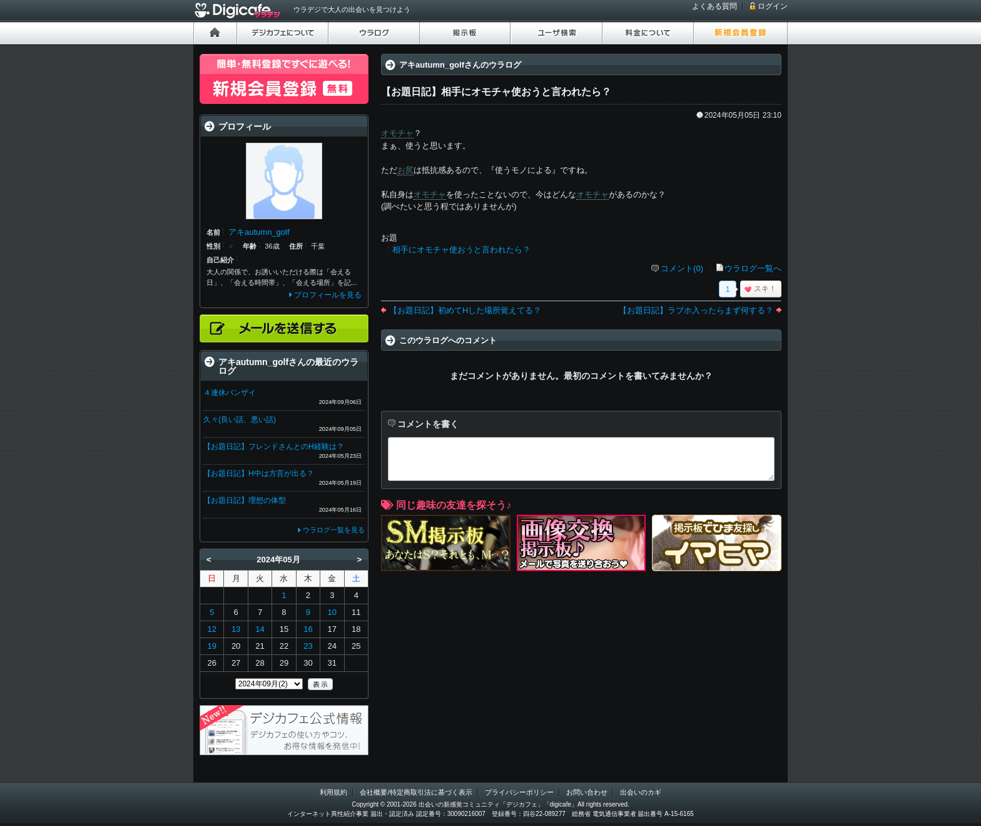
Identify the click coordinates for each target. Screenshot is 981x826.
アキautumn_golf (259, 232)
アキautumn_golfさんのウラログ (460, 65)
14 (259, 629)
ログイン (773, 6)
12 (211, 629)
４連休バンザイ (229, 392)
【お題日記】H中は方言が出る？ (258, 473)
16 (307, 629)
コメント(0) (682, 268)
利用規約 (333, 792)
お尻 (405, 170)
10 (332, 612)
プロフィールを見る (328, 295)
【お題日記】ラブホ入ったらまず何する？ (696, 310)
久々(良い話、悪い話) (239, 419)
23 (307, 646)
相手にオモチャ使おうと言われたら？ (461, 249)
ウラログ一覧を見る (334, 530)
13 (235, 629)
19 (211, 646)
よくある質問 (714, 6)
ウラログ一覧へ (752, 268)
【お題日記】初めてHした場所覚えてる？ (465, 310)
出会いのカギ (640, 792)
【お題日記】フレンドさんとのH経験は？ (273, 446)
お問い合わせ (586, 792)
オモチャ (397, 133)
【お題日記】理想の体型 (244, 500)
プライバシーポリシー (519, 792)
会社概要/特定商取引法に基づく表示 (416, 792)
